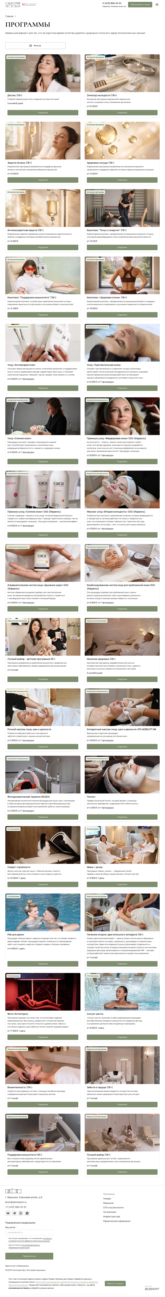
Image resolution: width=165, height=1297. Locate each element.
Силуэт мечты (95, 1013)
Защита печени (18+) (19, 162)
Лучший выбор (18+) (99, 1154)
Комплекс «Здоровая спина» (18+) (107, 297)
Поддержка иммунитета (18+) (24, 1154)
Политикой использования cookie (50, 1282)
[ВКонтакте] (8, 1213)
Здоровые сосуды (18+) (100, 162)
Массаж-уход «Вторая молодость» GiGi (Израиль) (116, 511)
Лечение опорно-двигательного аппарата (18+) (115, 934)
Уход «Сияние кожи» (19, 438)
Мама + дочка (94, 867)
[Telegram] (14, 1213)
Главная (9, 16)
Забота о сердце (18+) (100, 1087)
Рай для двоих (15, 934)
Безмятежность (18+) (19, 1087)
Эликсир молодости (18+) (102, 95)
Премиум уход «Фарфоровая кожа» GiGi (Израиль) (116, 438)
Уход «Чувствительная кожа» (104, 364)
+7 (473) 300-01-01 (111, 3)
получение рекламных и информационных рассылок (24, 1246)
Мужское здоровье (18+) (101, 658)
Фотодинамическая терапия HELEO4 (28, 796)
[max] (27, 1213)
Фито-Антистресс (17, 1013)
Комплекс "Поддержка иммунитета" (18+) (31, 297)
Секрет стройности (18, 867)
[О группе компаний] (29, 4)
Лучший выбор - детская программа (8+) (31, 658)
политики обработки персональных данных (33, 1241)
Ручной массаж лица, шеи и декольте (29, 729)
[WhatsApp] (20, 1213)
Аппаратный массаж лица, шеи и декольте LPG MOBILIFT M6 (121, 729)
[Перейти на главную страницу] (12, 4)
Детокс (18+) (14, 95)
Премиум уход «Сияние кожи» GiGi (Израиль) (34, 511)
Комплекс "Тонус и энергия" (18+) (107, 230)
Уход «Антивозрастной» (21, 364)
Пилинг (91, 796)
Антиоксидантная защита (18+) (25, 230)
